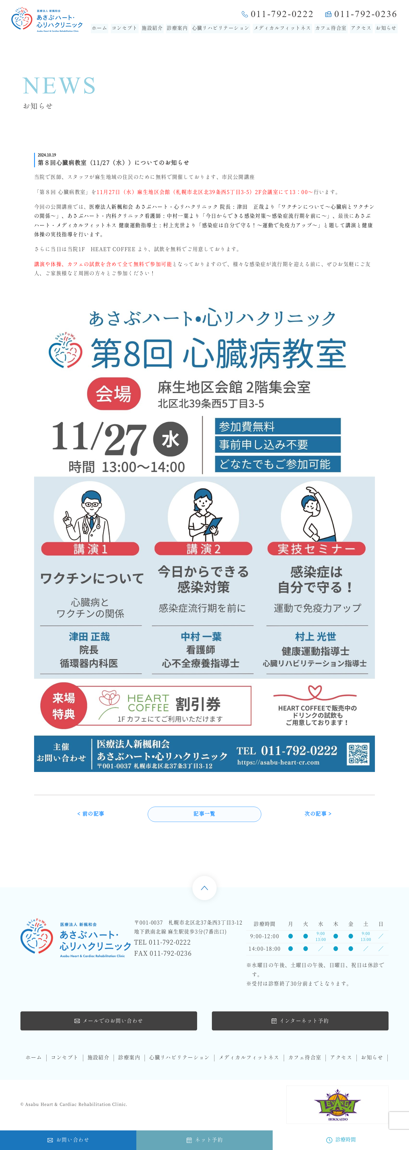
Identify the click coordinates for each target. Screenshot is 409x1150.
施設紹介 (152, 28)
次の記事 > (318, 815)
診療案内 (177, 28)
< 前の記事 (91, 815)
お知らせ (386, 28)
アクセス (361, 28)
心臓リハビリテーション (221, 28)
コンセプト (125, 28)
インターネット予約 (300, 1021)
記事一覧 (204, 815)
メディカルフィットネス (282, 28)
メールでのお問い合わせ (108, 1021)
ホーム (99, 28)
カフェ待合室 (331, 28)
